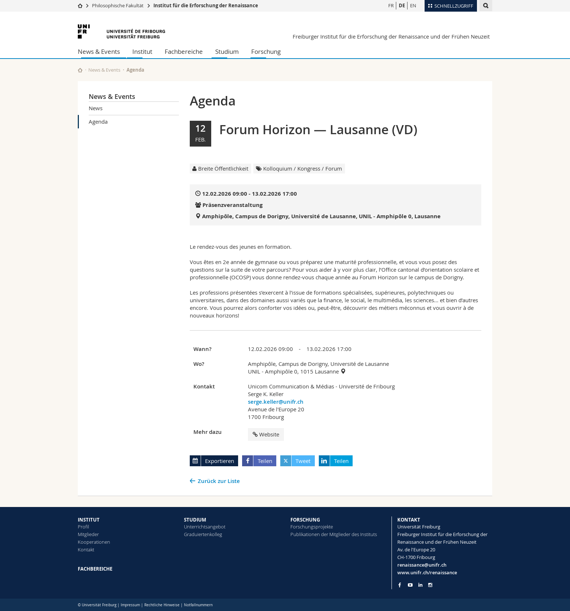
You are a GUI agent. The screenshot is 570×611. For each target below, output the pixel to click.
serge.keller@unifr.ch (276, 402)
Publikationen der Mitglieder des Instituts (333, 534)
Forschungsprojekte (311, 526)
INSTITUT (89, 519)
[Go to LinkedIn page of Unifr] (420, 585)
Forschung (266, 51)
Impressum (130, 605)
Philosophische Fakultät (118, 5)
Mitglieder (88, 534)
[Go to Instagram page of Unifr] (430, 585)
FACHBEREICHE (95, 569)
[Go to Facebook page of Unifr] (399, 585)
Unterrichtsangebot (204, 526)
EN (413, 5)
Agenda (98, 121)
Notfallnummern (198, 605)
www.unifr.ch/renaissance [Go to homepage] (427, 572)
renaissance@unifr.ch (421, 565)
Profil (83, 526)
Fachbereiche (184, 51)
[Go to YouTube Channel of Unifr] (410, 585)
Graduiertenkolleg (203, 534)
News (96, 108)
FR (391, 5)
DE (402, 5)
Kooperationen (94, 542)
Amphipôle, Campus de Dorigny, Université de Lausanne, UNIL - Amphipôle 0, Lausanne (321, 216)
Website (266, 434)
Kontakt (86, 549)
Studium (227, 51)
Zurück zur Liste (219, 481)
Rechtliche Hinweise (162, 605)
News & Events (99, 51)
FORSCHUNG (305, 519)
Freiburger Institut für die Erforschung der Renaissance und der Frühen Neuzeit (391, 36)
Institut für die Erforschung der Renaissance (205, 5)
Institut (142, 51)
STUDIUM (195, 519)
